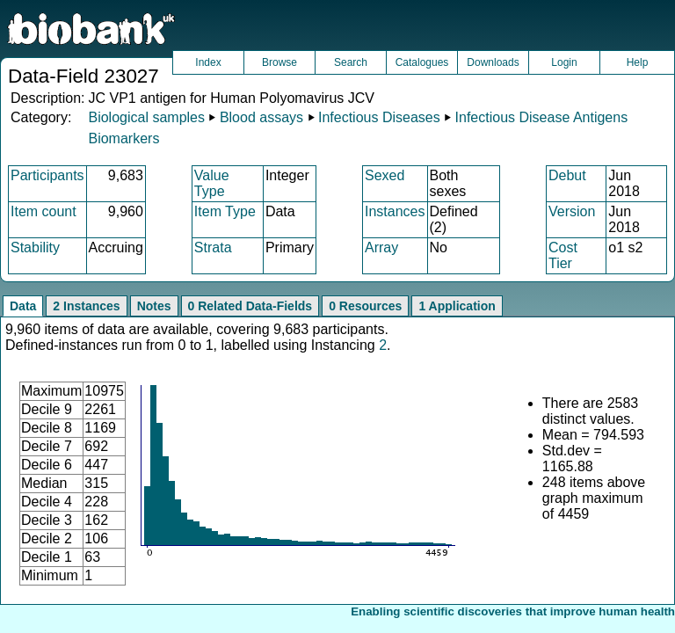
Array (381, 247)
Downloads (493, 62)
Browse (279, 62)
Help (638, 62)
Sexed (384, 175)
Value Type (211, 183)
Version (571, 211)
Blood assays (261, 117)
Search (350, 62)
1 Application (456, 306)
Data (23, 306)
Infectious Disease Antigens (541, 117)
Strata (213, 247)
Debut (567, 175)
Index (208, 62)
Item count (43, 211)
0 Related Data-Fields (250, 306)
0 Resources (365, 306)
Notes (154, 306)
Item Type (225, 211)
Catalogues (422, 62)
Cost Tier (562, 255)
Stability (35, 247)
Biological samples (146, 117)
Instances (395, 211)
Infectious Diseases (379, 117)
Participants (47, 175)
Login (564, 62)
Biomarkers (123, 138)
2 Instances (86, 306)
